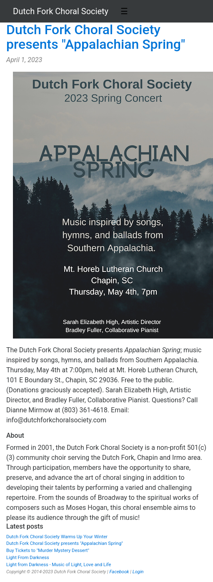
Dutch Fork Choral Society (60, 11)
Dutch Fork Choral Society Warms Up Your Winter (57, 536)
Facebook (119, 571)
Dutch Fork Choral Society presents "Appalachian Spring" (95, 37)
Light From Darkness (27, 557)
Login (138, 571)
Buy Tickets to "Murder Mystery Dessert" (47, 550)
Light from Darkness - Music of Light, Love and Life (58, 564)
